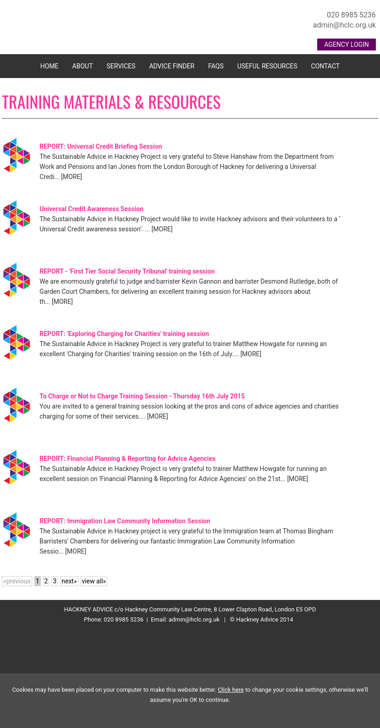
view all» (94, 581)
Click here (231, 689)
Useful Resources (267, 66)
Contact (325, 66)
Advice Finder (171, 66)
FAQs (216, 66)
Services (121, 66)
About (82, 66)
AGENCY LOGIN (346, 44)
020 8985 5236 (351, 15)
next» (69, 581)
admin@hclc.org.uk (344, 25)
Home (49, 66)
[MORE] (71, 176)
